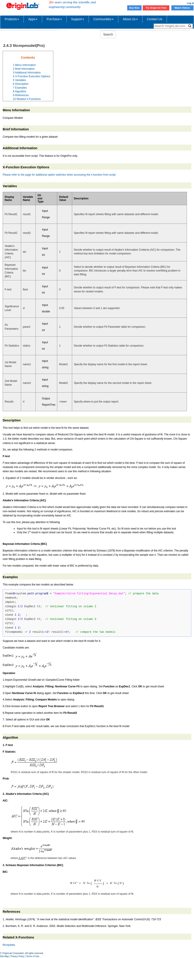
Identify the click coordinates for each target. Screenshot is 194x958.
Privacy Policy (17, 956)
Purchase (54, 19)
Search (108, 34)
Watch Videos (182, 7)
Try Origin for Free (156, 7)
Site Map (4, 956)
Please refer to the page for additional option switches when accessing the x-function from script (59, 174)
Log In (190, 3)
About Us (130, 19)
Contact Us (154, 19)
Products (12, 19)
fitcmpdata (9, 944)
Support (77, 19)
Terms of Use (32, 956)
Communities (103, 19)
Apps (33, 19)
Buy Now (134, 7)
